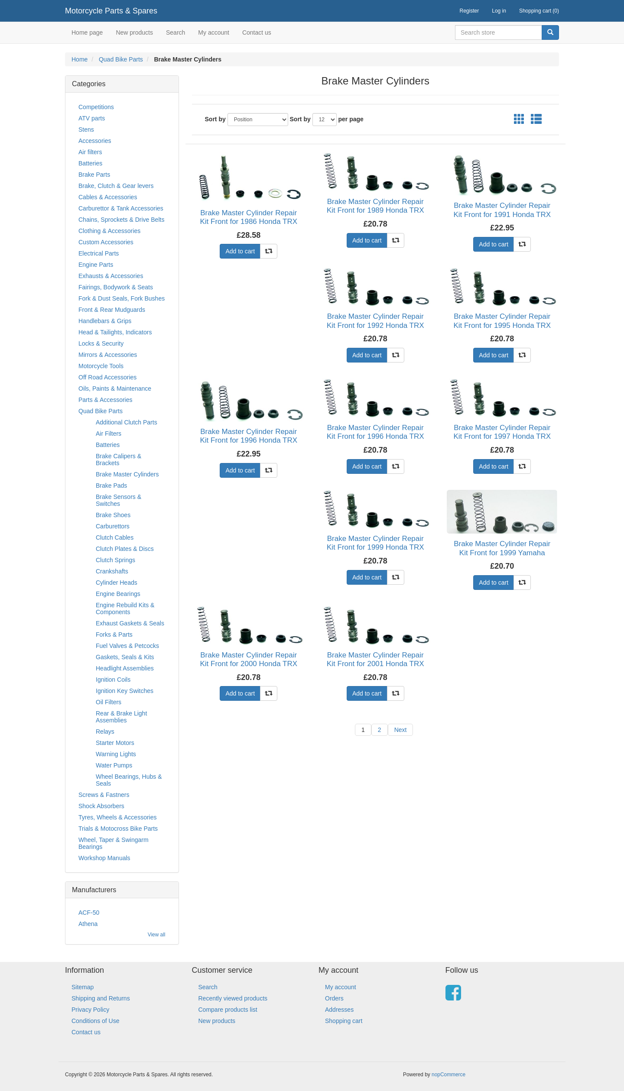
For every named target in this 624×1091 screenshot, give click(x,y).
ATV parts (91, 118)
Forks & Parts (114, 634)
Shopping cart (343, 1020)
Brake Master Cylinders (127, 474)
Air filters (90, 152)
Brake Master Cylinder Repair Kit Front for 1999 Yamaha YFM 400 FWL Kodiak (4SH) (502, 553)
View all (157, 935)
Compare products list (227, 1009)
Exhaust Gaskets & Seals (130, 623)
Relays (105, 731)
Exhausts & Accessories (110, 275)
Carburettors (113, 526)
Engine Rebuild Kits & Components (125, 608)
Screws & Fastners (103, 794)
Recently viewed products (233, 998)
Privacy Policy (90, 1009)
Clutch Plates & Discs (125, 548)
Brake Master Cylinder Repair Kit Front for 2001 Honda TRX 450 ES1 (375, 664)
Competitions (96, 107)
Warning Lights (116, 754)
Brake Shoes (113, 515)
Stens (86, 129)
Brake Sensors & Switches (118, 500)
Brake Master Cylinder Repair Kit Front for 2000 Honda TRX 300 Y (248, 664)
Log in (499, 11)
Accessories (94, 140)
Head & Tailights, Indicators (115, 332)
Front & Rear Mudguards (111, 309)
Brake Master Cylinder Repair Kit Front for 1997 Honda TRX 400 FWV (502, 437)
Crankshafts (112, 571)
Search (175, 32)
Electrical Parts (98, 253)
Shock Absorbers (101, 806)
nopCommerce (448, 1075)
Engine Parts (95, 264)
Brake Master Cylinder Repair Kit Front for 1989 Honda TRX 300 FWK (375, 210)
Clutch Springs (115, 560)
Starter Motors (115, 742)
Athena (88, 923)
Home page (87, 32)
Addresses (339, 1009)
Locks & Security (101, 343)
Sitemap (83, 987)
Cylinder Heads (116, 582)
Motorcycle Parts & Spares (111, 10)
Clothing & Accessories (109, 230)
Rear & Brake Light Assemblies (121, 717)
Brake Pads (111, 485)
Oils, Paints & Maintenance (114, 388)
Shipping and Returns (101, 998)
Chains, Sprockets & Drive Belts (121, 219)
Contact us (256, 32)
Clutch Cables (114, 537)
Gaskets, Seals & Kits (125, 657)
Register (469, 11)
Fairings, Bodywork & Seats (115, 287)
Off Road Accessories (107, 377)
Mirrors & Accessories (107, 354)
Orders (334, 998)
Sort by (215, 119)
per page (351, 119)
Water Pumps (114, 765)
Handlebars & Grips (104, 320)
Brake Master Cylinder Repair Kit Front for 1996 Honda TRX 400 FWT (375, 437)
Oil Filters (108, 702)
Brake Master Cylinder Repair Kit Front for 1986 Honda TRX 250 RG (248, 222)
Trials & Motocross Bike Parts (118, 828)
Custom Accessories (105, 242)
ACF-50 (88, 912)
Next (400, 729)
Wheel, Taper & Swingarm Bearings (113, 843)
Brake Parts (94, 174)
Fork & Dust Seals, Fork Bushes (121, 298)
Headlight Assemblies (125, 668)
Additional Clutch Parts (126, 422)
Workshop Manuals (104, 858)
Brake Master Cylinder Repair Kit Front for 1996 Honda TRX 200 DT (248, 440)
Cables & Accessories (107, 197)
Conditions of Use (96, 1020)
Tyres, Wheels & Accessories (117, 817)
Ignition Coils (113, 679)
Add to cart (240, 251)
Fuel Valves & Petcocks (127, 645)
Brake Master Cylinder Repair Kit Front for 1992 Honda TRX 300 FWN (375, 325)
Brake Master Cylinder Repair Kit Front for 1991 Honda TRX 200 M (502, 214)
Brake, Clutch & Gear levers (116, 185)
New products (134, 32)
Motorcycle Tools (101, 366)
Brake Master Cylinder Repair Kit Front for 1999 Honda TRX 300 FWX (375, 547)
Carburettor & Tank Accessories (120, 208)
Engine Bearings (118, 593)
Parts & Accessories (105, 399)
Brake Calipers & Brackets (118, 459)
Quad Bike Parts (121, 59)
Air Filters (108, 433)
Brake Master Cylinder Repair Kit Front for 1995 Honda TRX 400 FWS (502, 325)
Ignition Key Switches (124, 690)
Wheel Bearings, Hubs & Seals (129, 780)
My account (213, 32)
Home (80, 59)
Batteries (90, 163)
